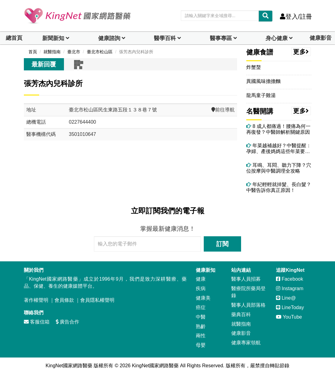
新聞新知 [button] (53, 38)
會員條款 (64, 300)
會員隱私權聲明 (97, 300)
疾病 (201, 288)
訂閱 (222, 244)
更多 (301, 51)
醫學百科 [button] (165, 38)
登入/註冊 (296, 16)
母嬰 (201, 345)
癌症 (201, 307)
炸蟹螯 (253, 67)
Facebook (289, 279)
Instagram (289, 288)
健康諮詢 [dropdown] (109, 38)
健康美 (203, 298)
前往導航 (223, 109)
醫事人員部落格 (248, 305)
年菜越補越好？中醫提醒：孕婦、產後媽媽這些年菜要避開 (278, 148)
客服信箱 (37, 321)
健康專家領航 (246, 342)
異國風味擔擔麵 (263, 81)
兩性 (201, 335)
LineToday (290, 307)
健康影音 (321, 38)
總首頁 (14, 38)
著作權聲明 (36, 300)
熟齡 (201, 326)
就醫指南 (241, 324)
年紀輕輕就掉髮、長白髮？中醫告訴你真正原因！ (278, 187)
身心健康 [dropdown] (277, 38)
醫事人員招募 (246, 279)
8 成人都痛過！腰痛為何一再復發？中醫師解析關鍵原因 (278, 129)
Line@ (286, 298)
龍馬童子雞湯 (261, 95)
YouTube (289, 317)
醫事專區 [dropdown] (221, 38)
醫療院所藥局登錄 (248, 292)
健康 (201, 279)
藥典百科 (241, 314)
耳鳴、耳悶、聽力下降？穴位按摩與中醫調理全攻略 (278, 168)
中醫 (201, 317)
